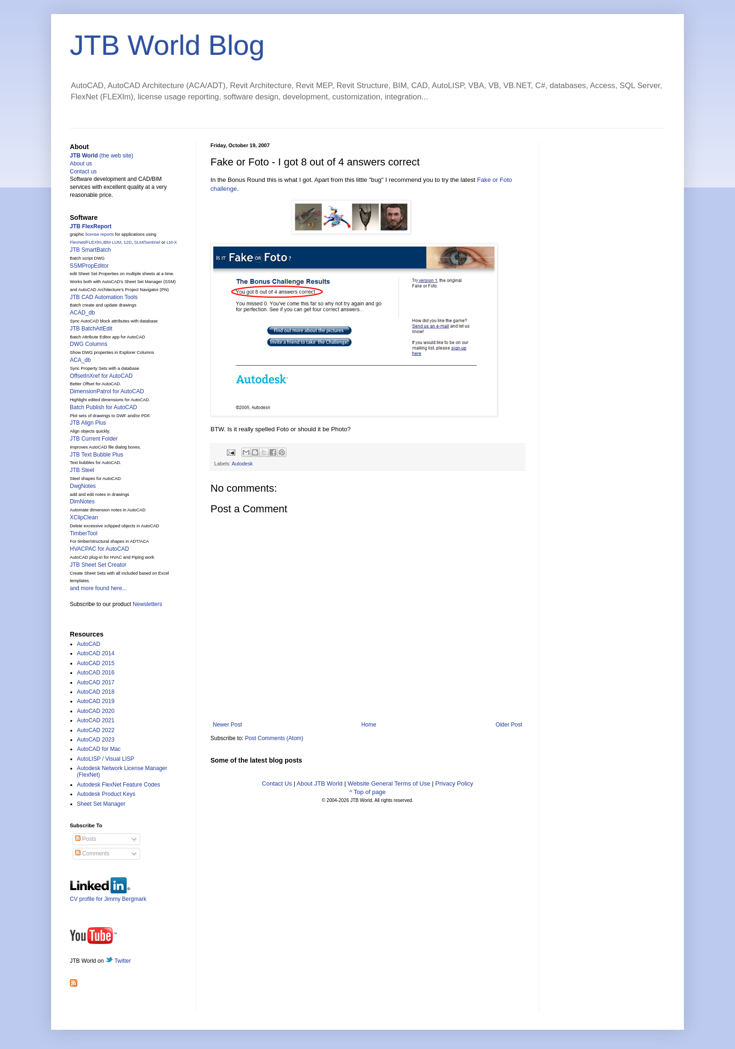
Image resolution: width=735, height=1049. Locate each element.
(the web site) (101, 155)
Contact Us (277, 783)
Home (368, 724)
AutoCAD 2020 (95, 711)
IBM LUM (112, 242)
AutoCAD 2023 (95, 739)
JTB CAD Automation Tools (104, 297)
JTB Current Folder (94, 438)
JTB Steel (82, 470)
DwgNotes (83, 486)
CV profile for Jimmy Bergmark (108, 895)
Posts (85, 839)
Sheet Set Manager (101, 804)
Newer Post (227, 724)
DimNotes (82, 501)
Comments (92, 853)
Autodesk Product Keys (106, 794)
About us (81, 163)
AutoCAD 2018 (95, 692)
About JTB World (320, 783)
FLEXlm (94, 242)
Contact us (83, 171)
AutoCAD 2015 (95, 663)
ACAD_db (82, 312)
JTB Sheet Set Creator (98, 565)
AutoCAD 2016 (95, 672)
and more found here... (98, 588)
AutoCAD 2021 (95, 720)
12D (128, 242)
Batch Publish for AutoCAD (103, 407)
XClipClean (84, 517)
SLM (138, 242)
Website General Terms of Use (388, 783)
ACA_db (80, 360)
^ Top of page (367, 791)
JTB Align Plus (88, 423)
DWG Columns (88, 344)
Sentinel (152, 242)
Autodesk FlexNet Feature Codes (118, 784)
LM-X (171, 242)
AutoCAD (88, 644)
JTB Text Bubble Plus (96, 454)
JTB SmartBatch (90, 250)
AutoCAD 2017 (95, 682)
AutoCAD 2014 (95, 653)
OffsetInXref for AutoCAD (101, 376)
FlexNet (77, 242)
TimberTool (84, 533)
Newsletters (147, 604)
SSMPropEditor (89, 265)
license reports (99, 234)
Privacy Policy (454, 783)
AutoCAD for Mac (98, 749)
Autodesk (242, 463)
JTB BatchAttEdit (91, 328)
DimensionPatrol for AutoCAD (107, 391)
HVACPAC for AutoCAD (99, 549)
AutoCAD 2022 (95, 730)
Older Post (508, 724)
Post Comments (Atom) (274, 738)
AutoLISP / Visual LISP (105, 759)
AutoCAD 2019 (95, 701)
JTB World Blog (167, 45)
